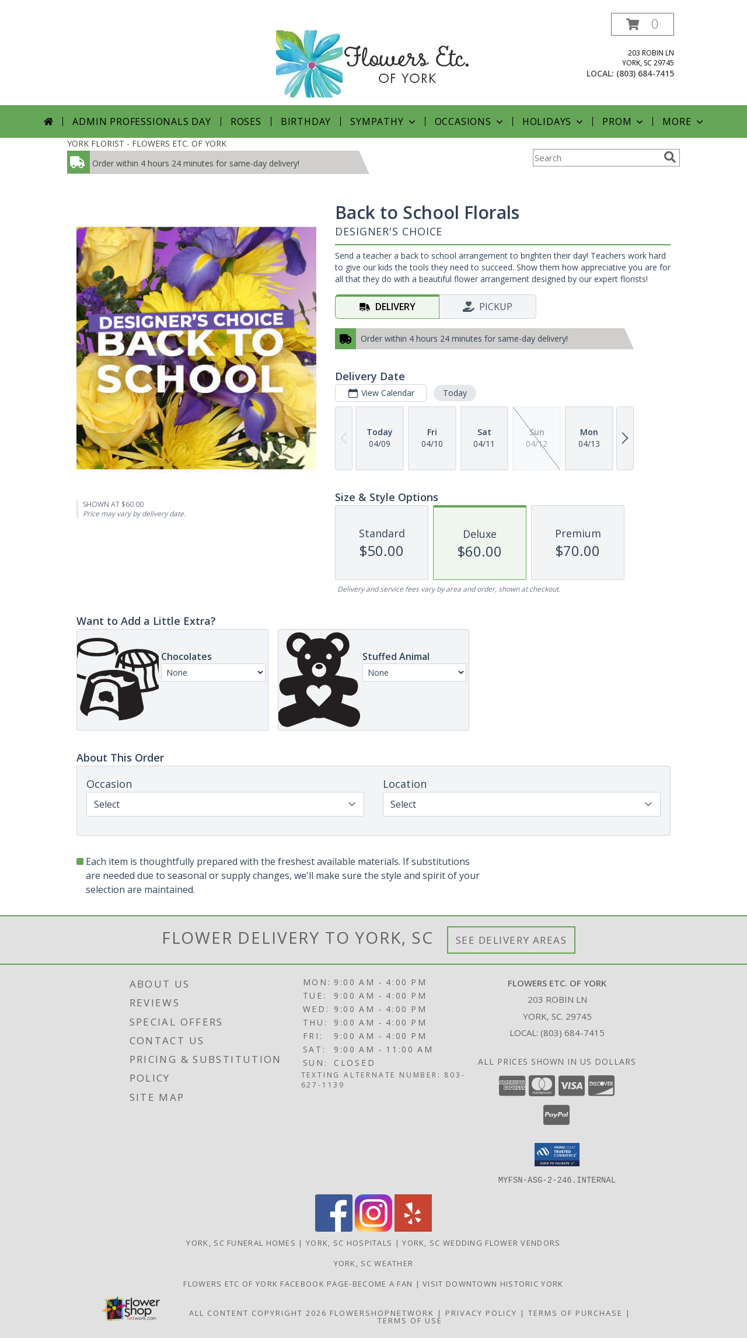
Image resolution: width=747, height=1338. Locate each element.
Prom (623, 121)
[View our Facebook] (333, 1227)
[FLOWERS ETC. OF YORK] (373, 58)
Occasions (470, 121)
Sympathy (383, 121)
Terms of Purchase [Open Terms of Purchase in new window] (575, 1312)
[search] (670, 157)
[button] (642, 24)
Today (455, 392)
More (683, 121)
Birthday (306, 121)
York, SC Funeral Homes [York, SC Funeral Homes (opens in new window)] (241, 1242)
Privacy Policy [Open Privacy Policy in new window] (481, 1312)
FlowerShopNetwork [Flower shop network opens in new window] (382, 1312)
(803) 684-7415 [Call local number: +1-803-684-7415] (645, 73)
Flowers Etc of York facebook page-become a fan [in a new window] (299, 1283)
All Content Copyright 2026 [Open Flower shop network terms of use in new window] (258, 1312)
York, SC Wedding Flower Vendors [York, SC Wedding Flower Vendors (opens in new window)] (481, 1242)
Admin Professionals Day (141, 121)
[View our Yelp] (413, 1227)
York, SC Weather (374, 1262)
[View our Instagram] (373, 1227)
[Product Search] (595, 158)
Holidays (553, 121)
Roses (246, 121)
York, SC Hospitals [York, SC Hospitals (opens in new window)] (349, 1242)
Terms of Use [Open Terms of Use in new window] (410, 1320)
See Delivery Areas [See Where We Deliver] (511, 940)
